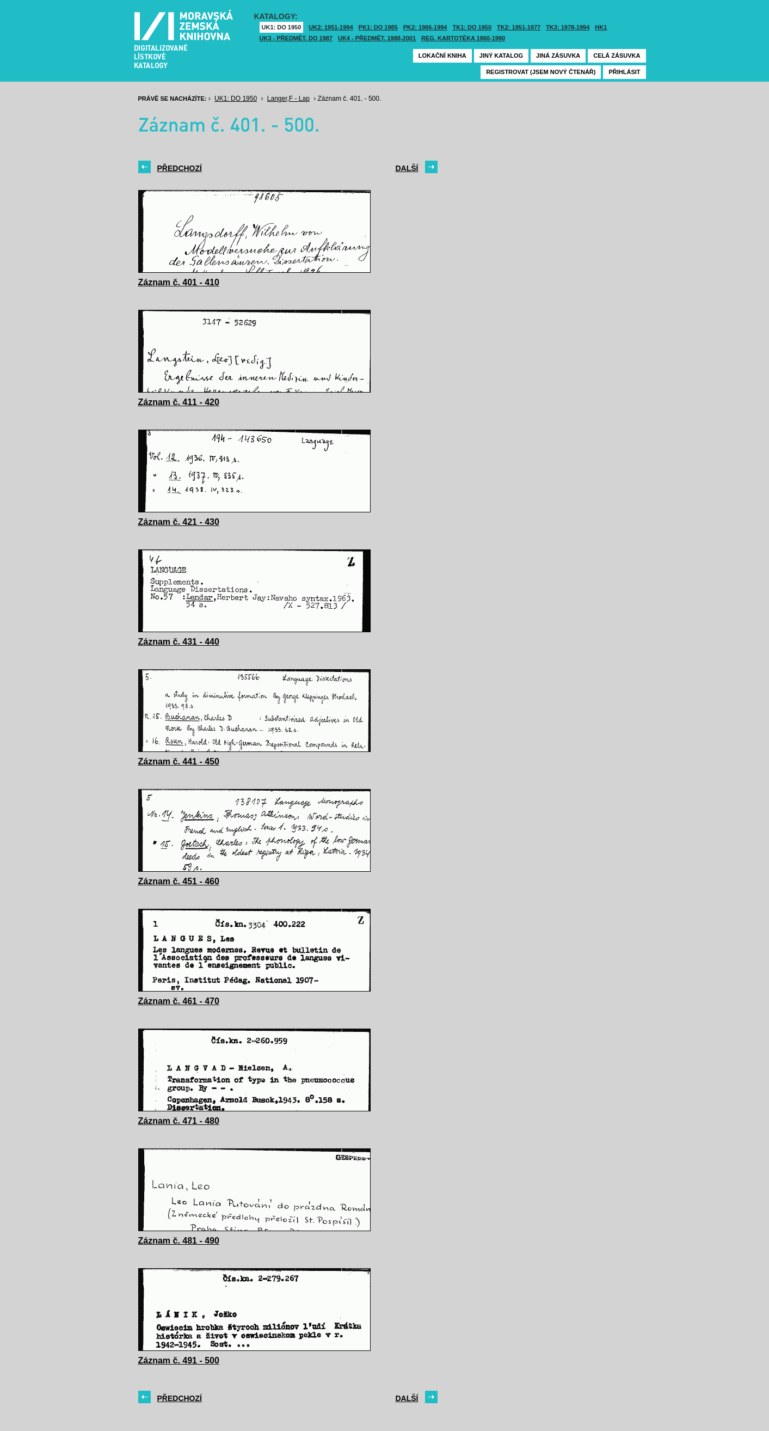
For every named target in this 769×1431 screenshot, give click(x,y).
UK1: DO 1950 (282, 27)
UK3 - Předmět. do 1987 (296, 38)
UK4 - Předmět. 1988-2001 (377, 38)
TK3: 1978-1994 (567, 27)
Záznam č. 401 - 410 (178, 282)
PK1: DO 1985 (378, 27)
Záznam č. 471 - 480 (178, 1121)
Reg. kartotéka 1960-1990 (463, 38)
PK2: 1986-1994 (425, 27)
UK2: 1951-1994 (331, 27)
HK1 (601, 27)
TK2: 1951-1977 (518, 27)
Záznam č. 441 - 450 (178, 761)
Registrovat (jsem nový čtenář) (540, 72)
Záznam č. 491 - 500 (178, 1360)
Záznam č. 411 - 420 (178, 402)
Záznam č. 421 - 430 (178, 522)
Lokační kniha (442, 55)
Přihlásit (624, 72)
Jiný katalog (501, 55)
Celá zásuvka (616, 55)
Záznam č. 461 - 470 (178, 1001)
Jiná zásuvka (558, 55)
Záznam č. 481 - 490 (178, 1240)
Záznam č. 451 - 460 (178, 881)
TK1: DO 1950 (472, 27)
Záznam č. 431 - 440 (178, 641)
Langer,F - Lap (288, 98)
